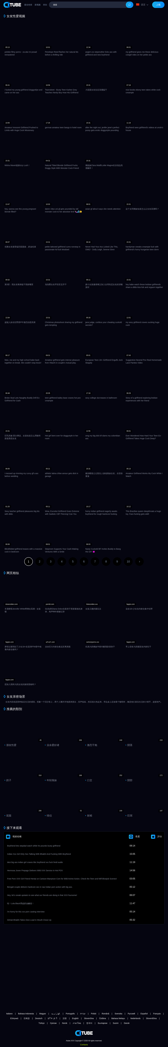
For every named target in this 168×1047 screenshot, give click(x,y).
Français (157, 1014)
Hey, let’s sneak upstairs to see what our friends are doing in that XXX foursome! (42, 895)
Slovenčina (89, 1018)
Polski (93, 1014)
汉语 (65, 1018)
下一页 (139, 561)
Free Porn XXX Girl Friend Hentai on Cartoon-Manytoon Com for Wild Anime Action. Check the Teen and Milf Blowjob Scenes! (62, 879)
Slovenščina (151, 1018)
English (75, 1018)
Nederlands (135, 1018)
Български (102, 1023)
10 (128, 561)
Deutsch (38, 1018)
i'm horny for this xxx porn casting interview (25, 912)
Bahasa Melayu (118, 1018)
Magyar (42, 1014)
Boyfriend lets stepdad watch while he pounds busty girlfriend (33, 846)
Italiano (9, 1014)
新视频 (38, 5)
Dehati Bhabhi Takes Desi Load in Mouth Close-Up (29, 920)
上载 (158, 4)
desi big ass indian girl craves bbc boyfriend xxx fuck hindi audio (35, 862)
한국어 (89, 1023)
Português (70, 1014)
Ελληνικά (14, 1018)
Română (105, 1014)
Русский (131, 1014)
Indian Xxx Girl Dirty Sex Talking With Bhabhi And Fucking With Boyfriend (39, 854)
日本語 (27, 1018)
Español (144, 1014)
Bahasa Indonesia (26, 1014)
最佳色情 (28, 5)
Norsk (64, 1023)
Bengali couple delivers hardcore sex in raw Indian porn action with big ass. (40, 887)
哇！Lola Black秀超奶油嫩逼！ (20, 903)
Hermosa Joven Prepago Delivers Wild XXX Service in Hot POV (35, 870)
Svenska (118, 1014)
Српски (53, 1023)
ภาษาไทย (77, 1023)
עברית (82, 1014)
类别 (45, 5)
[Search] (129, 5)
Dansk (127, 1023)
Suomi (115, 1023)
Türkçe (42, 1023)
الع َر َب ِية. (55, 1014)
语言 (140, 4)
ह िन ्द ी (52, 1018)
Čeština (102, 1018)
